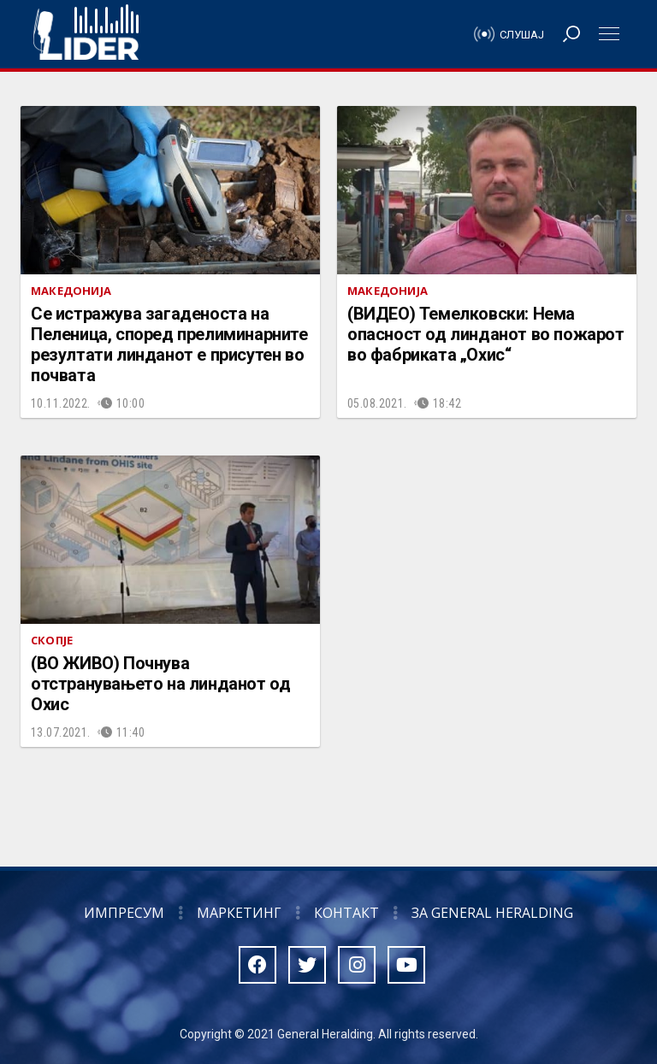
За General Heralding (492, 912)
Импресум (124, 912)
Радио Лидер (86, 34)
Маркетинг (239, 912)
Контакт (346, 912)
